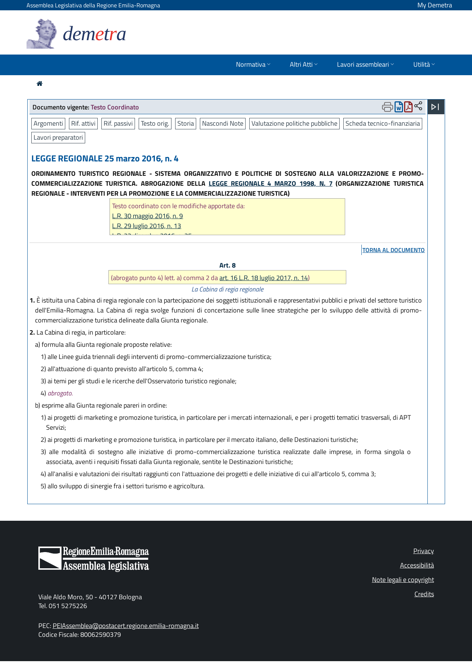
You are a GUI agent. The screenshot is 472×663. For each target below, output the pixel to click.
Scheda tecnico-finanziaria (383, 123)
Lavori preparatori (58, 137)
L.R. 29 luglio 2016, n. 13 (146, 226)
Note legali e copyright (403, 580)
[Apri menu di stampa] (387, 106)
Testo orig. (155, 123)
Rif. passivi (118, 123)
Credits (424, 594)
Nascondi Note (222, 123)
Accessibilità (417, 565)
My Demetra (434, 5)
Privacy (423, 551)
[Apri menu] (435, 107)
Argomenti (48, 123)
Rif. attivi (83, 123)
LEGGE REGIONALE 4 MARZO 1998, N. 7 (271, 183)
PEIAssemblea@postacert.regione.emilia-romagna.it (126, 626)
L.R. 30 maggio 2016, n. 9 (147, 216)
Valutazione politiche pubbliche (294, 123)
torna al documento (393, 249)
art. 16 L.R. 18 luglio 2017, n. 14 (263, 278)
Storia (185, 123)
